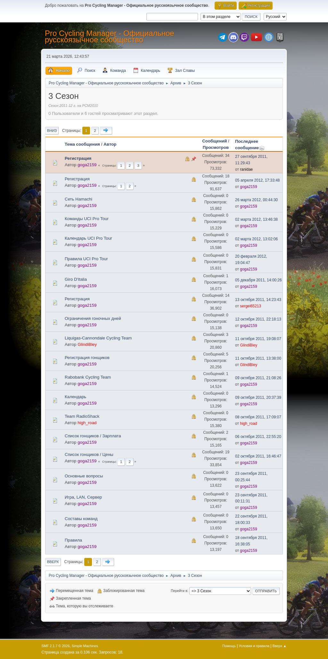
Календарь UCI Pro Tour (88, 238)
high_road (87, 422)
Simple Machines (85, 646)
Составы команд (81, 518)
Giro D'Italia (76, 279)
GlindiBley (87, 344)
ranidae (246, 169)
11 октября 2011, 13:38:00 (258, 358)
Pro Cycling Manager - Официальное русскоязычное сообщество (109, 36)
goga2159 (87, 164)
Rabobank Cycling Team (88, 377)
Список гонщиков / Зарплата (93, 435)
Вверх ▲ (280, 646)
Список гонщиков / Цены (89, 454)
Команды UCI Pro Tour (87, 218)
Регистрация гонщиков (87, 357)
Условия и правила (254, 646)
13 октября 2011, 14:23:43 (258, 299)
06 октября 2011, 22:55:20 (258, 436)
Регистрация (78, 158)
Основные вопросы (84, 476)
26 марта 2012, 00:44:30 (256, 200)
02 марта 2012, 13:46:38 (256, 219)
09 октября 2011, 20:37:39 (258, 397)
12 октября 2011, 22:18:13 (258, 319)
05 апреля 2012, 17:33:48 (257, 180)
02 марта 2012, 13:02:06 (256, 239)
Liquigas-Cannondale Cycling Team (98, 338)
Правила (73, 540)
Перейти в (179, 591)
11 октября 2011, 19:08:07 (258, 339)
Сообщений (214, 141)
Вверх (53, 562)
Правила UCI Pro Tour (86, 258)
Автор (109, 144)
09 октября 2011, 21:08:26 (258, 378)
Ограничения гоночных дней (93, 318)
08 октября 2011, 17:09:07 (258, 417)
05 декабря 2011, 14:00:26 (258, 280)
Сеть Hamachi (78, 199)
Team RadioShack (82, 416)
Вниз (52, 131)
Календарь (75, 396)
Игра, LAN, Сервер (83, 497)
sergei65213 (250, 306)
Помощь (229, 646)
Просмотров (216, 147)
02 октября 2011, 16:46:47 (258, 456)
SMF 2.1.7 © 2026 (56, 646)
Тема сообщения (82, 144)
